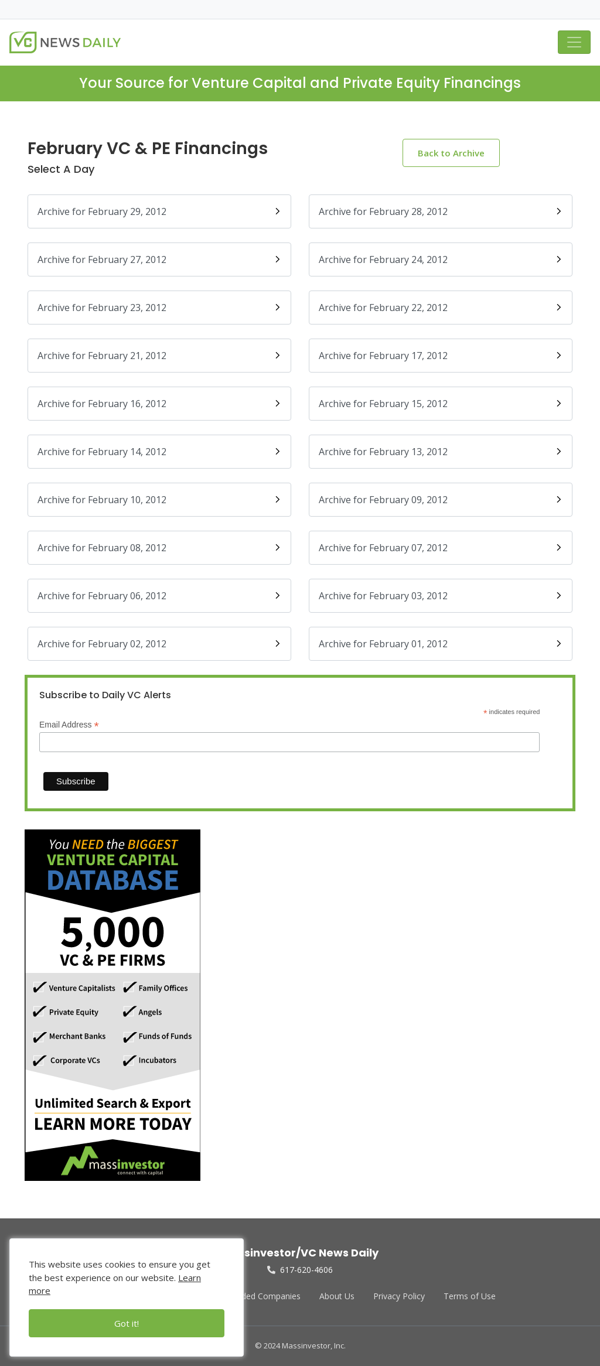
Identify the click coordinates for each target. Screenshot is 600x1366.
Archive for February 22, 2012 (440, 307)
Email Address (69, 724)
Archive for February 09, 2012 (440, 499)
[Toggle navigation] (574, 42)
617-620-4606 (300, 1269)
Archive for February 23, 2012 (159, 307)
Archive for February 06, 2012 (159, 595)
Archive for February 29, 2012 (159, 211)
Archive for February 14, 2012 (159, 451)
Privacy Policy (399, 1296)
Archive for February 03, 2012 (440, 595)
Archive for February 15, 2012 (440, 403)
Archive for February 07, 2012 (440, 547)
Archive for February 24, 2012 (440, 259)
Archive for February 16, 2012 (159, 403)
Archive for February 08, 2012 (159, 547)
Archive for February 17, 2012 (440, 355)
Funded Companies (264, 1296)
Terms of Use (470, 1296)
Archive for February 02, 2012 (159, 643)
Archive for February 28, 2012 (440, 211)
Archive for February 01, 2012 (440, 643)
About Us (336, 1296)
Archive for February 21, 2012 (159, 355)
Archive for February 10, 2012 (159, 499)
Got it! (126, 1323)
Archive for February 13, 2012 (440, 451)
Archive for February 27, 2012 (159, 259)
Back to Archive (451, 153)
